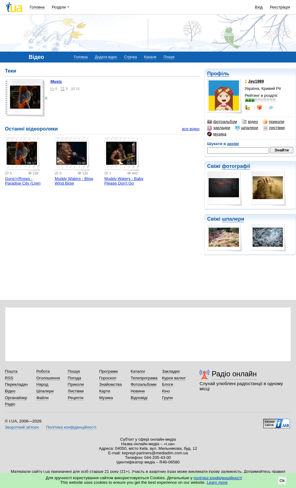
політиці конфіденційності (217, 478)
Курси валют (174, 378)
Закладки (171, 371)
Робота (43, 371)
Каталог (138, 371)
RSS (9, 378)
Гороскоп (107, 378)
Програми (108, 371)
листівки (274, 127)
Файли (42, 397)
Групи (167, 397)
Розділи (59, 7)
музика (216, 134)
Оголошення (48, 378)
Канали (150, 57)
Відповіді (139, 397)
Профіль (218, 73)
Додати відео (106, 57)
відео (250, 121)
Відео (10, 391)
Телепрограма (144, 378)
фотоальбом (222, 121)
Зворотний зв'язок (22, 427)
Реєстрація (280, 7)
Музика (106, 397)
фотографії (236, 166)
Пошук (168, 57)
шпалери (246, 127)
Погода (74, 378)
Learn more (217, 482)
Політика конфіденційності (71, 427)
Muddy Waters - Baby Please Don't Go (123, 180)
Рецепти (75, 397)
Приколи (76, 384)
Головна (37, 7)
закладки (218, 127)
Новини (138, 391)
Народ (42, 384)
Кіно (166, 391)
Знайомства (110, 384)
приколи (273, 121)
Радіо (10, 404)
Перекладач (16, 384)
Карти (104, 391)
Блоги (167, 384)
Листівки (76, 391)
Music (56, 81)
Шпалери (45, 391)
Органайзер (16, 397)
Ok (282, 480)
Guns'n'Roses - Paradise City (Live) (22, 180)
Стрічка (130, 57)
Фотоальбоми (143, 384)
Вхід (259, 7)
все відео (191, 129)
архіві (233, 143)
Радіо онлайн (234, 374)
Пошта (11, 371)
